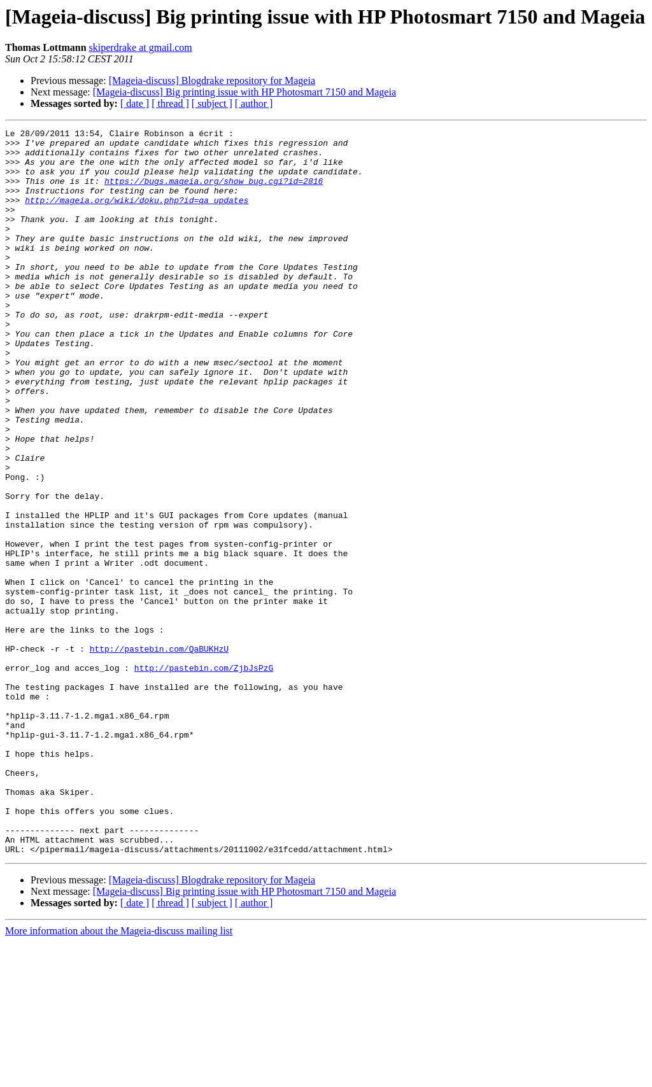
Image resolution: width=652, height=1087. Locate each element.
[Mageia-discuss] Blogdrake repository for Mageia (212, 80)
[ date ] (134, 103)
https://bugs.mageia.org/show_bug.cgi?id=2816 (213, 192)
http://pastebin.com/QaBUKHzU (159, 753)
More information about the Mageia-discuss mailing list (118, 1075)
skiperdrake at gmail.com (140, 47)
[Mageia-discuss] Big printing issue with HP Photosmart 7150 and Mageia (244, 92)
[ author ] (254, 103)
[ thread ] (170, 103)
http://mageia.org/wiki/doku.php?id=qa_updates (136, 215)
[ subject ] (212, 103)
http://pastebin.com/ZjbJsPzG (203, 776)
